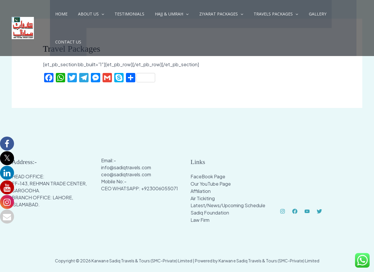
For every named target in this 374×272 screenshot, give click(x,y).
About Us (88, 16)
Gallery (302, 15)
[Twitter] (319, 211)
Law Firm (200, 218)
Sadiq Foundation (210, 211)
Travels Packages (263, 16)
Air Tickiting (203, 197)
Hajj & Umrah (163, 16)
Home (60, 15)
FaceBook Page (208, 176)
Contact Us (332, 15)
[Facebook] (294, 211)
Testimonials (123, 15)
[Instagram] (282, 211)
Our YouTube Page (211, 183)
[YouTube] (307, 211)
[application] (98, 16)
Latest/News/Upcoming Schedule (228, 204)
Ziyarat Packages (211, 16)
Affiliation (201, 190)
